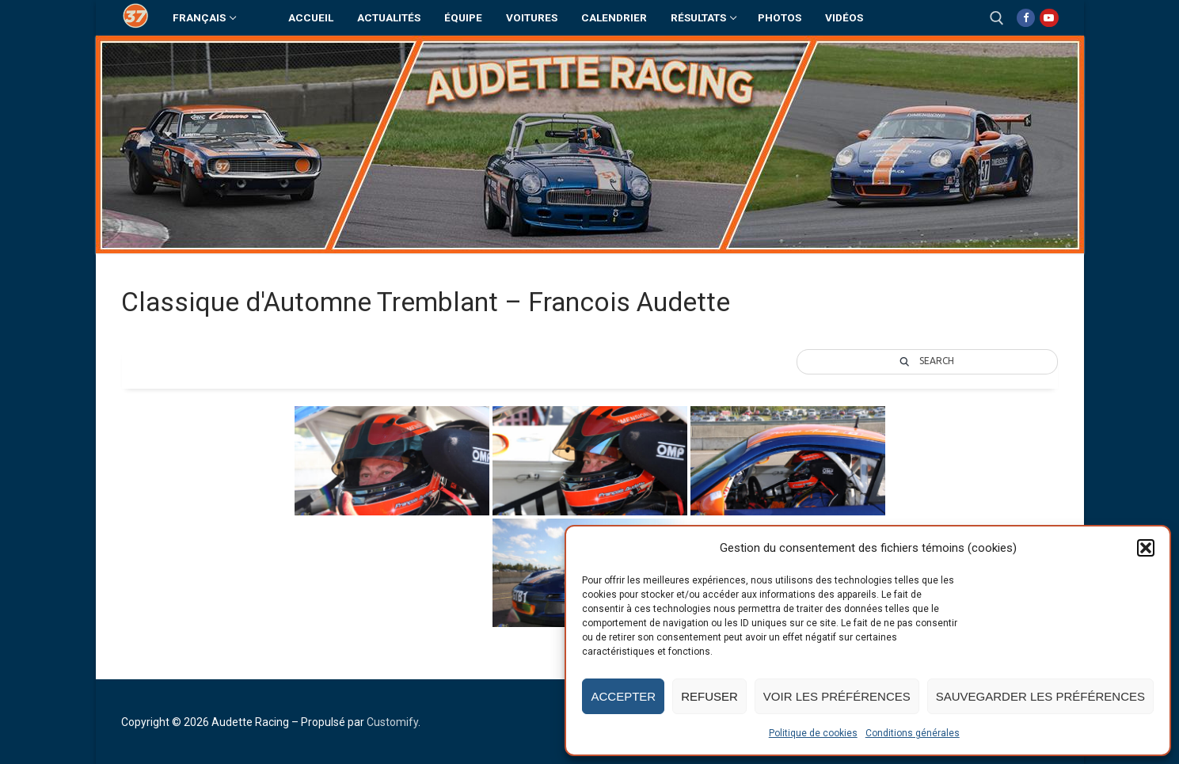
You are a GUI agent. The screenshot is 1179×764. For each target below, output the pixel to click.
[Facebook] (1026, 18)
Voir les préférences (837, 696)
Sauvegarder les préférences (1040, 696)
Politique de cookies (813, 733)
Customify (392, 722)
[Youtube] (1049, 18)
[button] (1146, 548)
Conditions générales (912, 733)
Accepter (623, 696)
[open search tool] (997, 18)
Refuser (709, 696)
